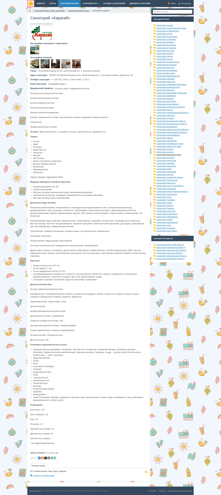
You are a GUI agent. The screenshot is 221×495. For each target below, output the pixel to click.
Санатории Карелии (165, 163)
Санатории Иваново (165, 79)
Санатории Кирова (164, 98)
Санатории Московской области (171, 121)
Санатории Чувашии (165, 228)
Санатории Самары (165, 42)
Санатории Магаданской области (171, 124)
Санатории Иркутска (165, 82)
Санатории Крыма (164, 25)
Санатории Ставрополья (167, 31)
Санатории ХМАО (164, 219)
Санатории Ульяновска (166, 214)
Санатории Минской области (169, 253)
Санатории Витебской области (170, 259)
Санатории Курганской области (170, 107)
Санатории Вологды (165, 73)
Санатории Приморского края (169, 143)
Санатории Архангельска (167, 62)
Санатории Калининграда (168, 87)
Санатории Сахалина (166, 189)
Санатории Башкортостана (168, 155)
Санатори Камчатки (165, 90)
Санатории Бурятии (165, 158)
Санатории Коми (164, 169)
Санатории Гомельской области (170, 247)
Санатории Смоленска (166, 194)
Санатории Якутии (164, 174)
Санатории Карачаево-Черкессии (171, 93)
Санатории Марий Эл (166, 166)
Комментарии (38, 465)
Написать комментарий (43, 475)
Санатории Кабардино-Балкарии (171, 84)
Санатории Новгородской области (171, 132)
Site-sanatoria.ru (35, 491)
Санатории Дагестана (166, 160)
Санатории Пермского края (168, 146)
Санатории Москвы (165, 118)
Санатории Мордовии (166, 172)
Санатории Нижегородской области (172, 129)
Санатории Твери (164, 203)
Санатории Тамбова (165, 200)
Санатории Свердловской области (172, 191)
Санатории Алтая (164, 34)
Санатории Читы (164, 225)
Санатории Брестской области (170, 245)
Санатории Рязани (164, 53)
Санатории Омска (164, 138)
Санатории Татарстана (166, 180)
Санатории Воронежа (166, 45)
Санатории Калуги (164, 59)
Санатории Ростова (165, 51)
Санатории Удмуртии (166, 211)
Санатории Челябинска (167, 222)
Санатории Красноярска (167, 104)
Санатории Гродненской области (171, 250)
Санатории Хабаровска (167, 217)
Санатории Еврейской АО (168, 76)
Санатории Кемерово (166, 96)
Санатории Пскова (164, 149)
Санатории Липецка (165, 115)
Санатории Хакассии (165, 183)
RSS (146, 472)
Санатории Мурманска (166, 127)
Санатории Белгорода (166, 65)
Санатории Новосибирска (168, 135)
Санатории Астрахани (166, 48)
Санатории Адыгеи (165, 152)
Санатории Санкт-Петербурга (169, 186)
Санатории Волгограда (166, 36)
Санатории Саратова (166, 39)
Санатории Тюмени (165, 208)
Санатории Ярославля (166, 231)
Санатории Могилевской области (171, 256)
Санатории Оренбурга (166, 141)
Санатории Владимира (166, 70)
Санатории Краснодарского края (171, 28)
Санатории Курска (164, 110)
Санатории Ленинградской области (172, 113)
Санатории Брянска (165, 67)
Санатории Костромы (166, 101)
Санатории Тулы (163, 197)
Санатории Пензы (164, 56)
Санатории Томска (164, 205)
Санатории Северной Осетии (169, 177)
